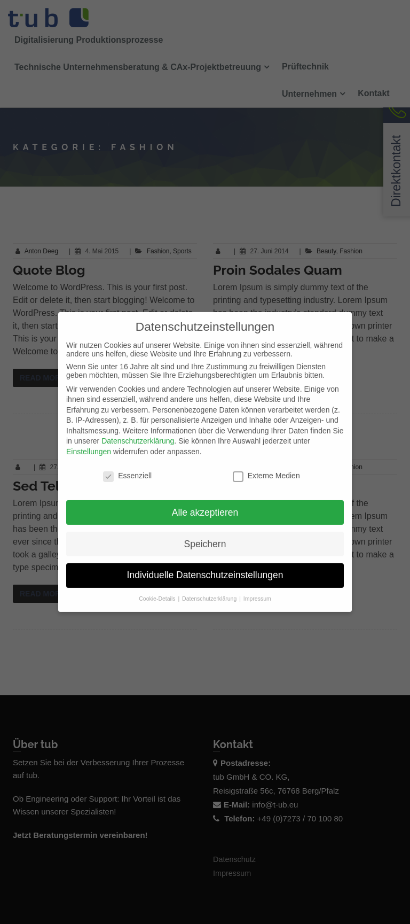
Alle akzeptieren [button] (205, 503)
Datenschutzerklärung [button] (210, 590)
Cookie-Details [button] (158, 590)
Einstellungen (88, 443)
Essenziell (127, 467)
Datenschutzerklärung (137, 432)
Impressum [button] (257, 590)
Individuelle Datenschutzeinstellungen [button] (205, 566)
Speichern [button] (205, 535)
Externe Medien (266, 467)
